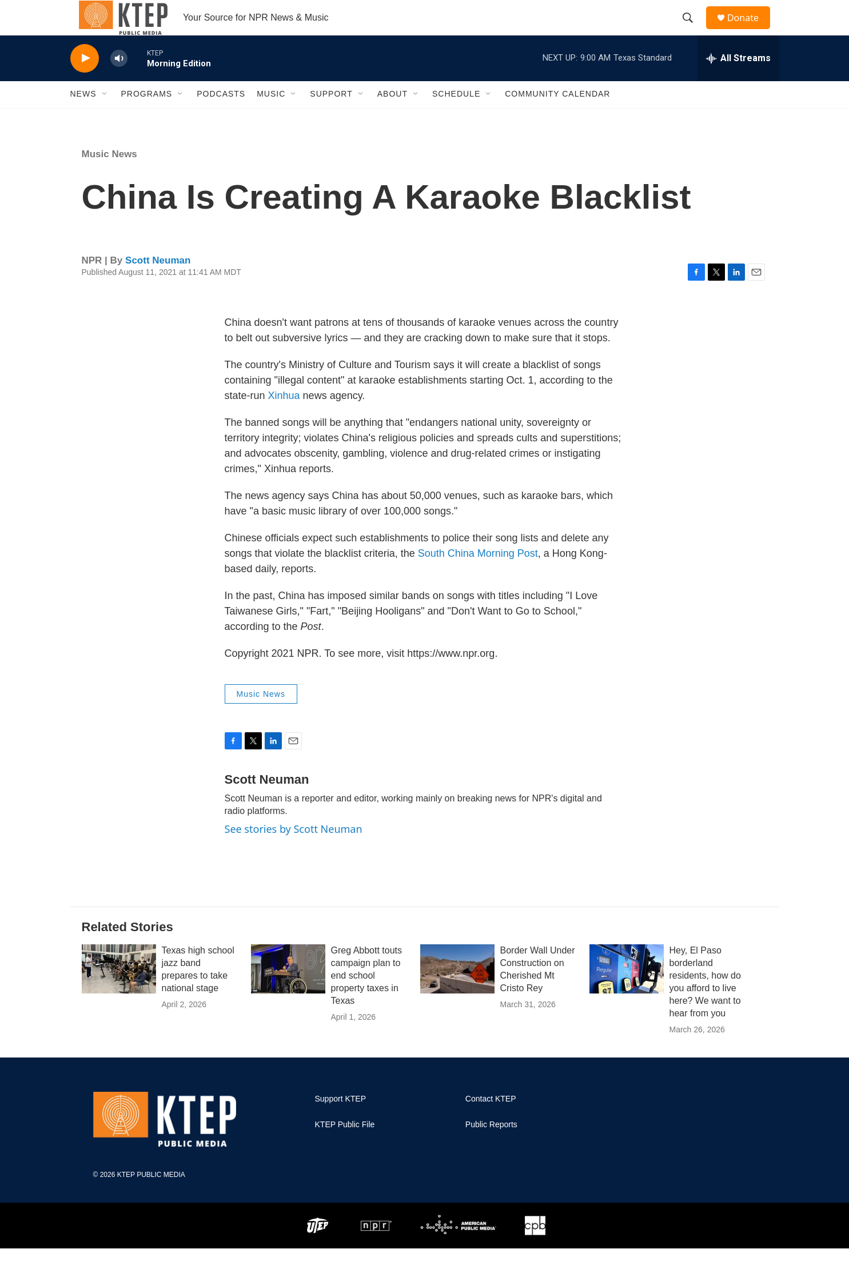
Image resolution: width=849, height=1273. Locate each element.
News (83, 118)
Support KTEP (340, 1123)
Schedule (456, 118)
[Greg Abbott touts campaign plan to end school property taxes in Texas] (288, 993)
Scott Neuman (157, 285)
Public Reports (491, 1149)
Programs (147, 118)
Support (331, 118)
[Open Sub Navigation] (105, 118)
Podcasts (221, 118)
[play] (84, 83)
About (392, 118)
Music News (109, 178)
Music (271, 118)
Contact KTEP (490, 1123)
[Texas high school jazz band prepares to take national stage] (119, 993)
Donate (750, 30)
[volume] (119, 83)
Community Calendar (557, 118)
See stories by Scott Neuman (293, 853)
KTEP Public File (345, 1149)
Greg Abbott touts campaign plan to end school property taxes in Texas (366, 1000)
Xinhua (284, 420)
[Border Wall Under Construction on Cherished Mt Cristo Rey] (457, 993)
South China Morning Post (478, 578)
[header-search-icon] (693, 30)
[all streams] (738, 83)
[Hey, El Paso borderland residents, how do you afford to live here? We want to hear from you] (626, 993)
